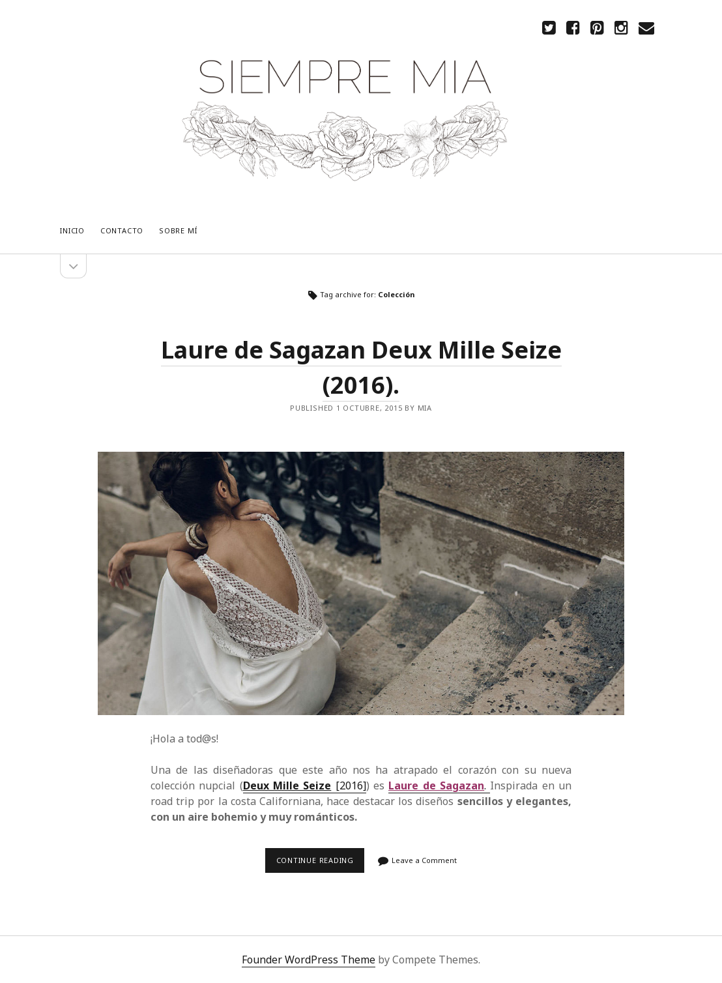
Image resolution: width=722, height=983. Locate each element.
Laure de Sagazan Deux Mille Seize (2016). (361, 583)
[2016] (304, 785)
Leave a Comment (424, 860)
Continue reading (318, 864)
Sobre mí (178, 230)
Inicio (72, 230)
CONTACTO (121, 230)
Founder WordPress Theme (308, 959)
